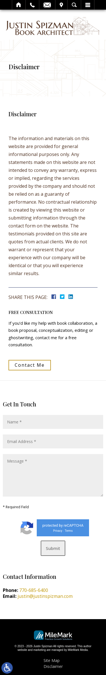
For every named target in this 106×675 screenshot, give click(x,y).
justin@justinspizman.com (45, 596)
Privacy (57, 530)
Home (18, 5)
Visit (61, 5)
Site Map (52, 660)
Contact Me (30, 365)
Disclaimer (53, 666)
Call (32, 5)
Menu (87, 5)
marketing (39, 649)
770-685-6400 (33, 590)
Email (47, 5)
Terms (69, 530)
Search (74, 5)
